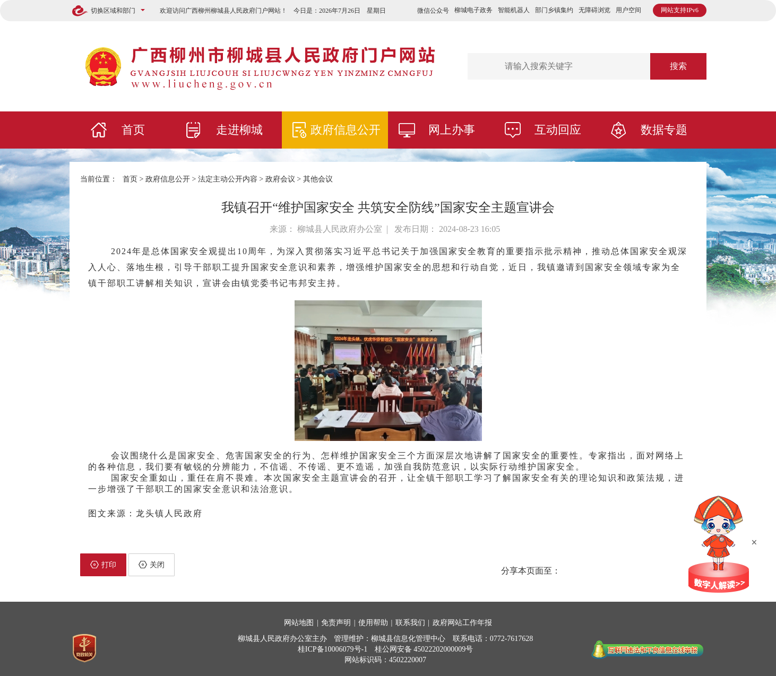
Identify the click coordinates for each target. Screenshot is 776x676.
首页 (133, 129)
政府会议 (280, 179)
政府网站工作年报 (462, 623)
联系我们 (410, 623)
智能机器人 (514, 10)
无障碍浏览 (594, 10)
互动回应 (557, 129)
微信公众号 (433, 10)
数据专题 (664, 129)
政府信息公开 (346, 129)
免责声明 (336, 623)
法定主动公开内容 (227, 179)
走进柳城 (239, 129)
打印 (103, 564)
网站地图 (299, 623)
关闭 (152, 564)
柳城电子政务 (473, 10)
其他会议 (318, 179)
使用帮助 (373, 623)
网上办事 (451, 129)
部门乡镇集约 (554, 10)
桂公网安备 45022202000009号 (424, 649)
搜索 (678, 66)
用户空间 (628, 10)
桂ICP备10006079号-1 (332, 649)
